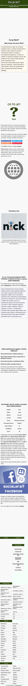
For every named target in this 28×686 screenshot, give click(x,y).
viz (7, 506)
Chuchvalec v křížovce (18, 594)
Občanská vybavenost (19, 420)
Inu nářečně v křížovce (18, 601)
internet (19, 146)
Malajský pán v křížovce (6, 608)
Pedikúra (15, 674)
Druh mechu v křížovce (6, 599)
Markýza (19, 417)
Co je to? (14, 2)
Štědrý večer (3, 681)
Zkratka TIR (18, 551)
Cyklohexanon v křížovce (6, 596)
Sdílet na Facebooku (6, 140)
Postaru (2, 676)
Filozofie (9, 415)
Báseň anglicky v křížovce (16, 587)
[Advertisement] (14, 24)
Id (19, 426)
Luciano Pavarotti (5, 614)
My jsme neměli (16, 670)
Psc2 (14, 616)
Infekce (8, 412)
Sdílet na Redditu (6, 143)
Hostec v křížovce (4, 601)
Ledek (19, 412)
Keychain (3, 616)
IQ (19, 431)
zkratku (22, 506)
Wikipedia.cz (8, 285)
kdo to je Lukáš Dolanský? (10, 441)
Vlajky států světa (16, 668)
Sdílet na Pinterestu (17, 143)
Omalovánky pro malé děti (18, 554)
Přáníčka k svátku (5, 670)
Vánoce (14, 681)
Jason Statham (18, 570)
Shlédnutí (15, 679)
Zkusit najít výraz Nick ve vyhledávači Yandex (12, 361)
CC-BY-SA (23, 285)
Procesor (19, 415)
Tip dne (2, 683)
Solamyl (19, 428)
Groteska (8, 417)
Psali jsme (15, 676)
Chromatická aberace (9, 423)
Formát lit (18, 567)
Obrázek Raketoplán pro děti (18, 564)
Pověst (8, 431)
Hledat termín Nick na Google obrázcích (11, 364)
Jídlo (18, 561)
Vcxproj (2, 618)
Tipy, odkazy (3, 668)
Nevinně (15, 672)
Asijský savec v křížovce (6, 587)
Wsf (14, 618)
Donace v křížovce (17, 596)
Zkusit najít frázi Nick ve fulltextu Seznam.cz (12, 353)
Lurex (19, 409)
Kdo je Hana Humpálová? (18, 558)
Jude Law (15, 611)
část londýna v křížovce (18, 590)
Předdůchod (8, 428)
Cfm (14, 614)
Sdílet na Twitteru (17, 140)
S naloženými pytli (5, 679)
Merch (8, 420)
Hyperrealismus (8, 426)
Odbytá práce (4, 674)
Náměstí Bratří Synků (5, 672)
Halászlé (19, 423)
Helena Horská (18, 549)
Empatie (8, 409)
